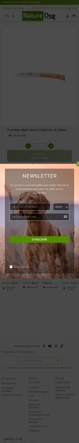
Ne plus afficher (22, 267)
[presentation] (34, 229)
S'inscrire (39, 239)
